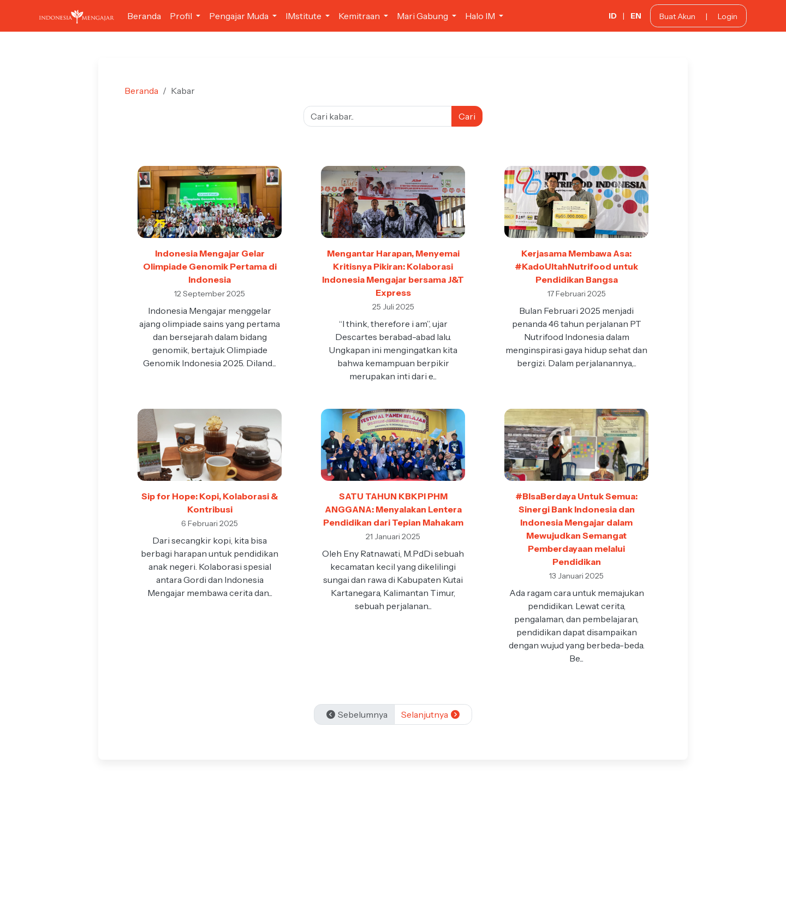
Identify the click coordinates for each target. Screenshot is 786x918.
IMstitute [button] (304, 15)
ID (613, 16)
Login (727, 16)
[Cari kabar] (377, 116)
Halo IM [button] (481, 15)
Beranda (144, 15)
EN (635, 16)
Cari (466, 116)
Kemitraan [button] (360, 15)
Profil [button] (182, 15)
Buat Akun (677, 16)
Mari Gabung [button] (423, 15)
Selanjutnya (431, 714)
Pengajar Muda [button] (239, 15)
